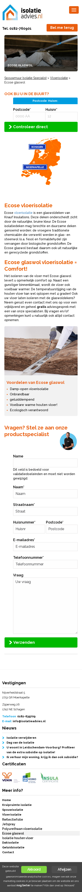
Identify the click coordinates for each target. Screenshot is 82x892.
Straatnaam (24, 505)
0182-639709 (26, 716)
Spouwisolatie (12, 809)
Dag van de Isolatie (20, 742)
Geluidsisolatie (13, 847)
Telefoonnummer (28, 557)
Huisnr (51, 109)
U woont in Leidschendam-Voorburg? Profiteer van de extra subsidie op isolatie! (41, 750)
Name (18, 456)
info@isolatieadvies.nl (29, 721)
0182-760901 (20, 28)
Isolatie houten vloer (17, 838)
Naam (18, 487)
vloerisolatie (23, 213)
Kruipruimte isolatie (17, 805)
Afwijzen (64, 869)
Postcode (22, 109)
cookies (46, 876)
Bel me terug (62, 28)
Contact (8, 852)
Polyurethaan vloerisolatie (22, 829)
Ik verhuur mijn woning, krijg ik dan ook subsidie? (42, 757)
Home (6, 800)
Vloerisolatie (11, 814)
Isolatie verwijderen (21, 737)
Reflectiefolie (12, 819)
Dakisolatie (10, 842)
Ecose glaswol (13, 833)
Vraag (18, 575)
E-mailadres (24, 540)
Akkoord (33, 869)
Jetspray (8, 824)
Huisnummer (24, 522)
